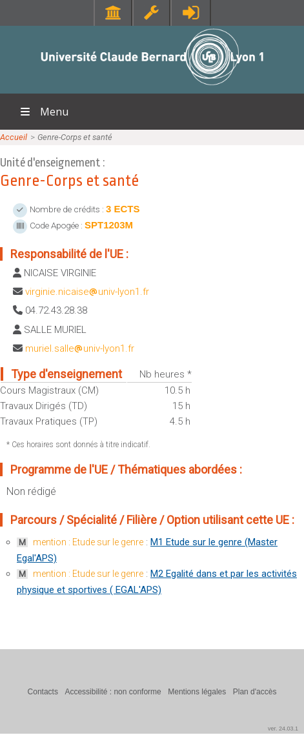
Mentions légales (197, 691)
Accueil (13, 137)
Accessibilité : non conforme (113, 691)
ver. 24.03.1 (283, 728)
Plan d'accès (255, 691)
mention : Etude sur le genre (88, 542)
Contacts (43, 691)
